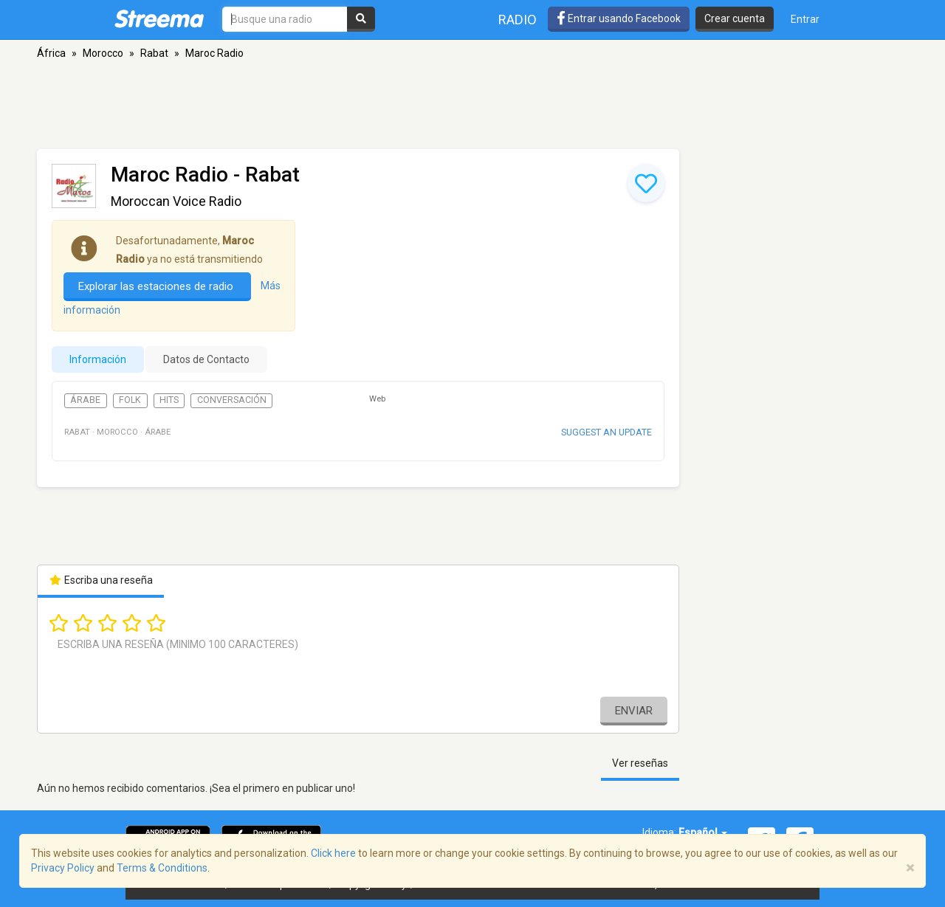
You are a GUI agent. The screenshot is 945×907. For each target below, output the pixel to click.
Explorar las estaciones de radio (157, 286)
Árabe (85, 400)
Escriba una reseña (101, 580)
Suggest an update (606, 432)
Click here (333, 853)
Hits (169, 400)
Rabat (154, 53)
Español (702, 832)
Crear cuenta (734, 18)
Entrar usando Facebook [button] (619, 18)
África (51, 53)
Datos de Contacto (206, 359)
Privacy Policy (62, 868)
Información (97, 359)
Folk (130, 400)
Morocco (103, 53)
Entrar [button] (805, 19)
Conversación (232, 400)
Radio (517, 19)
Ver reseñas (640, 763)
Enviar (634, 710)
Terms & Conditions (162, 868)
